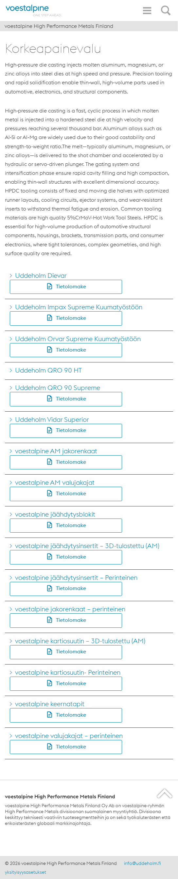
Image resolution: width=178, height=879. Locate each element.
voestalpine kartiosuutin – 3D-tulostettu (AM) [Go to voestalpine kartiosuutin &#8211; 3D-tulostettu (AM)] (80, 641)
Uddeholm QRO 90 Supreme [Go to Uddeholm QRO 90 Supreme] (57, 387)
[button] (66, 287)
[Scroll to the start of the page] (165, 793)
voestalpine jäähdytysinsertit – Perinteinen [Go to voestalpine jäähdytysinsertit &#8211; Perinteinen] (76, 577)
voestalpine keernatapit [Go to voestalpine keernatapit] (49, 704)
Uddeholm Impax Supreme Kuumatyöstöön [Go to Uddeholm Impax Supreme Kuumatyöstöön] (78, 307)
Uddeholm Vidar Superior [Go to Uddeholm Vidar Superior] (52, 419)
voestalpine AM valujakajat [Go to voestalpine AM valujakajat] (55, 482)
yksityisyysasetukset (25, 872)
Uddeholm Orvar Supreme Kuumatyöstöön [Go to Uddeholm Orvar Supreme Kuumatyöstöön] (78, 339)
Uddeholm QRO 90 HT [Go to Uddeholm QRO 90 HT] (48, 370)
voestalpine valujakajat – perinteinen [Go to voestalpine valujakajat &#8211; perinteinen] (69, 735)
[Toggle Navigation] (146, 10)
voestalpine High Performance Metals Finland (59, 26)
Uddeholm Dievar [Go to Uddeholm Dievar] (41, 275)
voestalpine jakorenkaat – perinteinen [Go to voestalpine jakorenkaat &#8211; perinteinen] (70, 609)
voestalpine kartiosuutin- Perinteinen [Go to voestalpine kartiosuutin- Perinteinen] (67, 672)
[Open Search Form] (166, 6)
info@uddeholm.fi (142, 863)
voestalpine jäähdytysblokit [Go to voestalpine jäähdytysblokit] (55, 514)
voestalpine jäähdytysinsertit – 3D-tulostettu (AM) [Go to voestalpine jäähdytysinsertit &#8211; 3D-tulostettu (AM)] (87, 546)
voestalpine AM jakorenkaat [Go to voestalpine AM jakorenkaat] (56, 451)
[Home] (33, 10)
